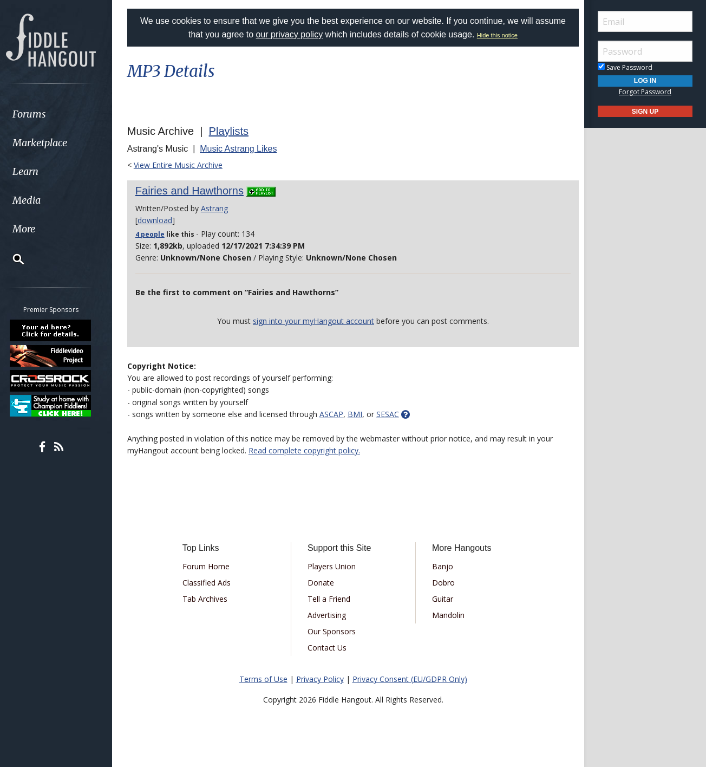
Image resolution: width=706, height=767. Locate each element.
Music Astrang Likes (240, 148)
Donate (321, 582)
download (157, 220)
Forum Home (208, 566)
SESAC (390, 414)
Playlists (231, 131)
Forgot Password (645, 91)
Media (37, 200)
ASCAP (334, 414)
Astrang (217, 208)
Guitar (442, 599)
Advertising (327, 615)
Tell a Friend (329, 599)
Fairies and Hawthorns (192, 191)
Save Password (625, 67)
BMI (357, 414)
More (34, 229)
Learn (36, 171)
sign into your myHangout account (313, 321)
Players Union (332, 566)
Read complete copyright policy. (307, 450)
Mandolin (448, 615)
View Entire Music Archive (180, 165)
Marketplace (50, 142)
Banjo (442, 566)
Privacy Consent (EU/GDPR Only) (409, 679)
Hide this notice (497, 35)
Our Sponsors (332, 631)
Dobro (443, 582)
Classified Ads (209, 582)
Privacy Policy (320, 679)
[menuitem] (61, 114)
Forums (39, 114)
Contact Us (327, 647)
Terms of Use (263, 679)
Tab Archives (207, 599)
